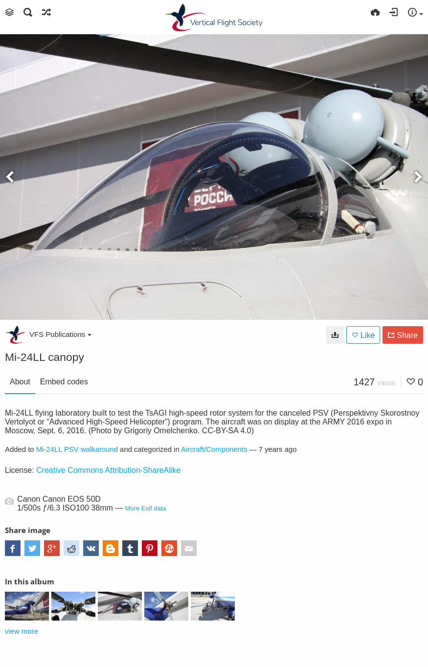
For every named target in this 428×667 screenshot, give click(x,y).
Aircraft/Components (214, 449)
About (20, 382)
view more (21, 631)
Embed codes (64, 382)
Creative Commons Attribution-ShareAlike (108, 470)
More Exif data (145, 508)
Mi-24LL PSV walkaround (77, 449)
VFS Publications (60, 334)
